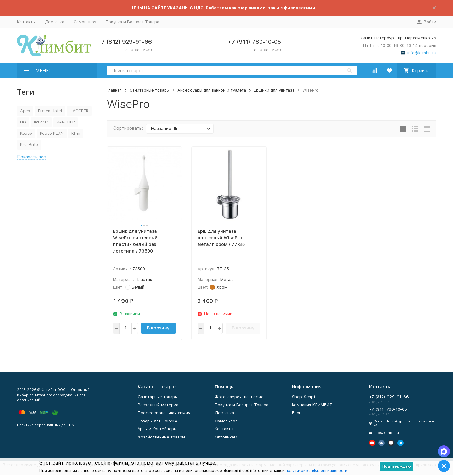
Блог (296, 412)
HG (23, 122)
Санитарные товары (150, 90)
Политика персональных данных (45, 425)
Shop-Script (303, 396)
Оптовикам (226, 437)
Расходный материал (159, 405)
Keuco (26, 133)
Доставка (54, 22)
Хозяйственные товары (161, 437)
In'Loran (41, 122)
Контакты (26, 22)
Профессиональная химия (164, 412)
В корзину (158, 327)
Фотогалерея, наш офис (239, 396)
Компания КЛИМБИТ (312, 405)
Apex (25, 110)
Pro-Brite (29, 144)
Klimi (75, 133)
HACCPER (79, 110)
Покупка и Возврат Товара (132, 22)
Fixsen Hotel (50, 110)
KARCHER (66, 122)
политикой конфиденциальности (316, 470)
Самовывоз (85, 22)
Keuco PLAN (52, 133)
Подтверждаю (396, 466)
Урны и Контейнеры (157, 428)
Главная (114, 90)
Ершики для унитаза (274, 90)
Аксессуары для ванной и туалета (211, 90)
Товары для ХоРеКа (157, 421)
